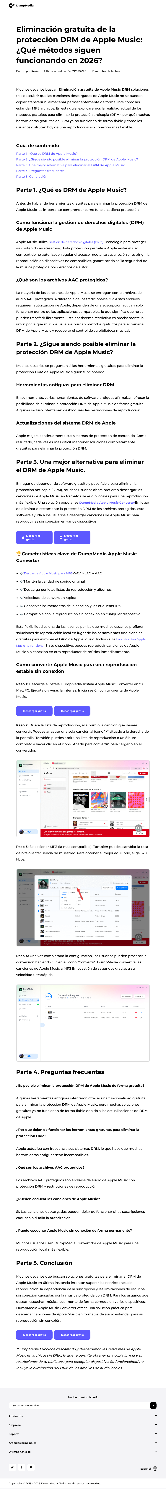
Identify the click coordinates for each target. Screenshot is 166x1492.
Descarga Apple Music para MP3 (48, 576)
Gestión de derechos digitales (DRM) (76, 245)
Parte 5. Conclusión (32, 179)
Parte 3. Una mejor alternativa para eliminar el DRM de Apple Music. (73, 167)
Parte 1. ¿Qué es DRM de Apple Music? (48, 154)
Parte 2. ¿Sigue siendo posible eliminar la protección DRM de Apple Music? (78, 160)
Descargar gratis (31, 540)
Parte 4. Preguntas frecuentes (41, 173)
